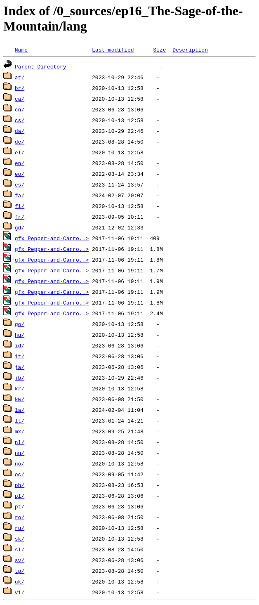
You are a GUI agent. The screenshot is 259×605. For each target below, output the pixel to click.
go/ (19, 324)
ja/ (19, 367)
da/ (19, 131)
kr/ (19, 388)
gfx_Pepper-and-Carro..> (52, 238)
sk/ (19, 538)
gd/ (19, 227)
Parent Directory (40, 66)
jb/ (19, 377)
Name (21, 49)
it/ (19, 356)
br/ (19, 88)
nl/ (19, 442)
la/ (19, 410)
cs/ (19, 120)
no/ (19, 463)
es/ (19, 184)
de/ (19, 141)
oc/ (19, 474)
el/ (19, 152)
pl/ (19, 495)
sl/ (19, 549)
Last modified (113, 49)
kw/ (19, 399)
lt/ (19, 420)
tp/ (19, 570)
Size (159, 49)
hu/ (19, 334)
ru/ (19, 528)
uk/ (19, 581)
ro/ (19, 517)
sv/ (19, 560)
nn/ (19, 452)
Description (190, 49)
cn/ (19, 109)
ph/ (19, 485)
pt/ (19, 506)
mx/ (19, 431)
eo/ (19, 173)
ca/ (19, 98)
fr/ (19, 216)
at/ (19, 77)
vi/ (19, 592)
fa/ (19, 195)
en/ (19, 163)
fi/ (19, 206)
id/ (19, 345)
